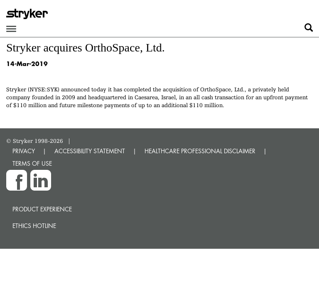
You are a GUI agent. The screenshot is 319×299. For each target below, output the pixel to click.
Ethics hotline (34, 226)
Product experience (42, 209)
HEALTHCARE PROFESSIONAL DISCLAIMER (200, 151)
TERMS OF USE (32, 163)
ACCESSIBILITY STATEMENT (89, 151)
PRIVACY (23, 151)
